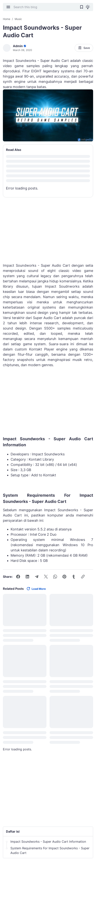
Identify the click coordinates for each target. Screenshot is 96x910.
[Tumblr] (73, 576)
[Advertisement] (48, 403)
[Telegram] (36, 576)
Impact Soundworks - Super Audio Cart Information (48, 841)
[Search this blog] (45, 7)
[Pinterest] (64, 576)
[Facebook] (18, 576)
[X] (46, 576)
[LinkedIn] (27, 576)
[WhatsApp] (55, 576)
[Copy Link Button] (83, 576)
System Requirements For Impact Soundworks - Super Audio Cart (49, 850)
